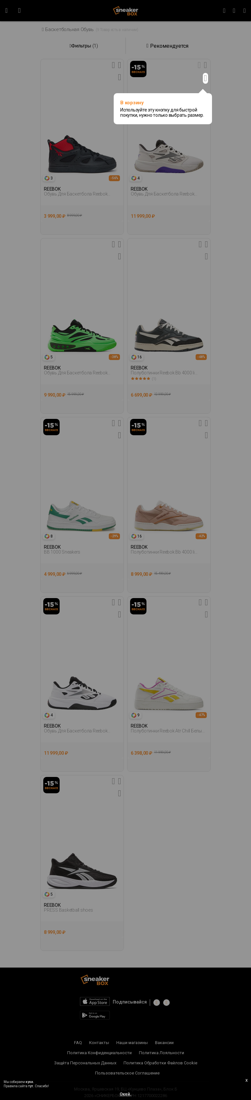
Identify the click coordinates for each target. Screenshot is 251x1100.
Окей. (125, 1093)
